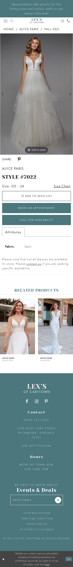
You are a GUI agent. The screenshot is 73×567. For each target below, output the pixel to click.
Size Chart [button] (62, 186)
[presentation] (17, 326)
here (47, 564)
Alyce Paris (29, 29)
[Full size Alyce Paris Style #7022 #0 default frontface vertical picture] (36, 94)
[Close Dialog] (3, 559)
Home (9, 29)
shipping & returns (37, 513)
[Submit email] (58, 500)
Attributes (13, 232)
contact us (33, 264)
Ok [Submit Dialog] (69, 559)
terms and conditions (37, 518)
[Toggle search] (12, 21)
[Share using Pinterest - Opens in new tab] (19, 159)
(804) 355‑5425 (36, 420)
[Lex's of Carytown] (37, 20)
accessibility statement (37, 529)
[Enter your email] (36, 500)
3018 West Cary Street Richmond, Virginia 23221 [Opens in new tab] (36, 433)
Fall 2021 (51, 29)
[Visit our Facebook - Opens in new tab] (27, 401)
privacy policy (36, 524)
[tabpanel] (36, 94)
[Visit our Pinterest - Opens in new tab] (46, 401)
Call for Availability (37, 220)
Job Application (36, 445)
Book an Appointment (36, 208)
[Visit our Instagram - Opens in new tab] (36, 401)
